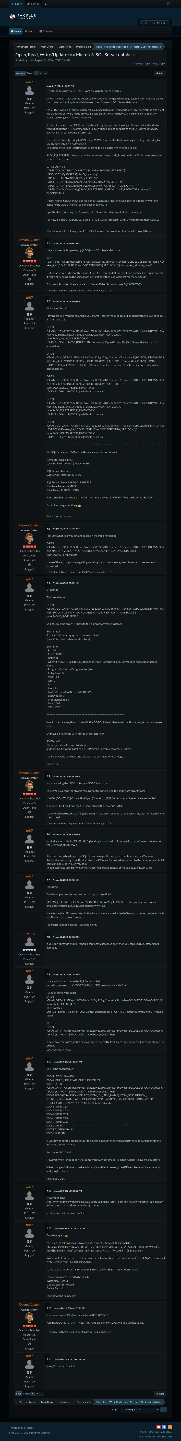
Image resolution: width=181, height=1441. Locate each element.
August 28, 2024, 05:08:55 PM (66, 880)
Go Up (18, 1394)
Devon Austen (29, 240)
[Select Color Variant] (168, 4)
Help (140, 1436)
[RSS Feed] (170, 1427)
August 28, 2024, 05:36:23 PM (66, 937)
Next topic (159, 63)
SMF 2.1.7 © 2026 (19, 1432)
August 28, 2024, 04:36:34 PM (66, 776)
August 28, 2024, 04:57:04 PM (66, 834)
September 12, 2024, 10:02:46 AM (69, 1359)
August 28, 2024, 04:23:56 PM (66, 583)
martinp (29, 933)
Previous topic (142, 63)
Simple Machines (41, 1432)
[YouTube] (158, 1427)
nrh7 (29, 82)
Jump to (115, 1409)
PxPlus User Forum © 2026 (156, 1431)
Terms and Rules (153, 1436)
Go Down (20, 73)
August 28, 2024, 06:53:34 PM (68, 1062)
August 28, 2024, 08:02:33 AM (66, 243)
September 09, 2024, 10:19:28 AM (69, 1228)
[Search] (153, 22)
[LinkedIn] (164, 1427)
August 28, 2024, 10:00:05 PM (68, 1191)
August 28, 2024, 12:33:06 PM (66, 301)
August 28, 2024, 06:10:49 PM (66, 974)
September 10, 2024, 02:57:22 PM (69, 1308)
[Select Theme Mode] (45, 4)
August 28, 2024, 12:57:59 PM (66, 529)
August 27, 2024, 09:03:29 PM (60, 86)
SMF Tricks (27, 1427)
